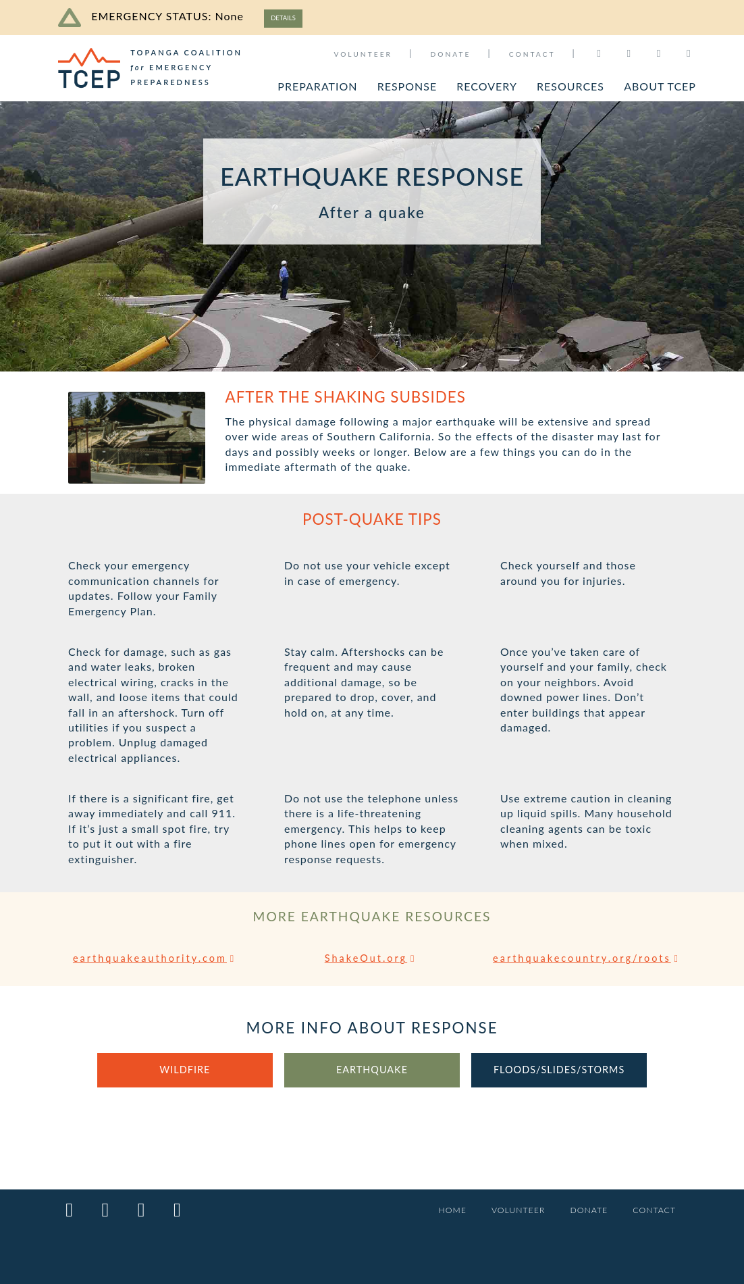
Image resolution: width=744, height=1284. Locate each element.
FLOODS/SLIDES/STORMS (559, 1087)
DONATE (450, 54)
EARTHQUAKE (372, 1087)
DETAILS (287, 17)
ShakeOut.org (372, 960)
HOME (438, 1211)
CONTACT (532, 54)
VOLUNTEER (363, 54)
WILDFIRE (185, 1087)
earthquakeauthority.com (155, 960)
